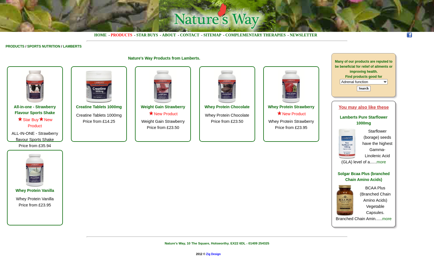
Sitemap (212, 35)
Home (100, 35)
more (381, 162)
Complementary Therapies (255, 35)
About (169, 35)
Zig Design (213, 254)
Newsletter (303, 35)
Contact (189, 35)
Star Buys (147, 35)
